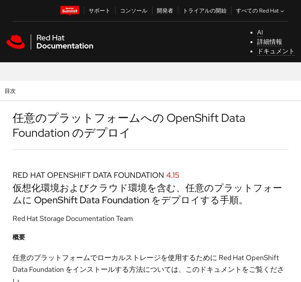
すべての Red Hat (261, 10)
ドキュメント (276, 51)
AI (260, 32)
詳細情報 (269, 42)
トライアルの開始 (205, 10)
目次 (11, 90)
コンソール (133, 10)
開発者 (165, 10)
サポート (100, 10)
